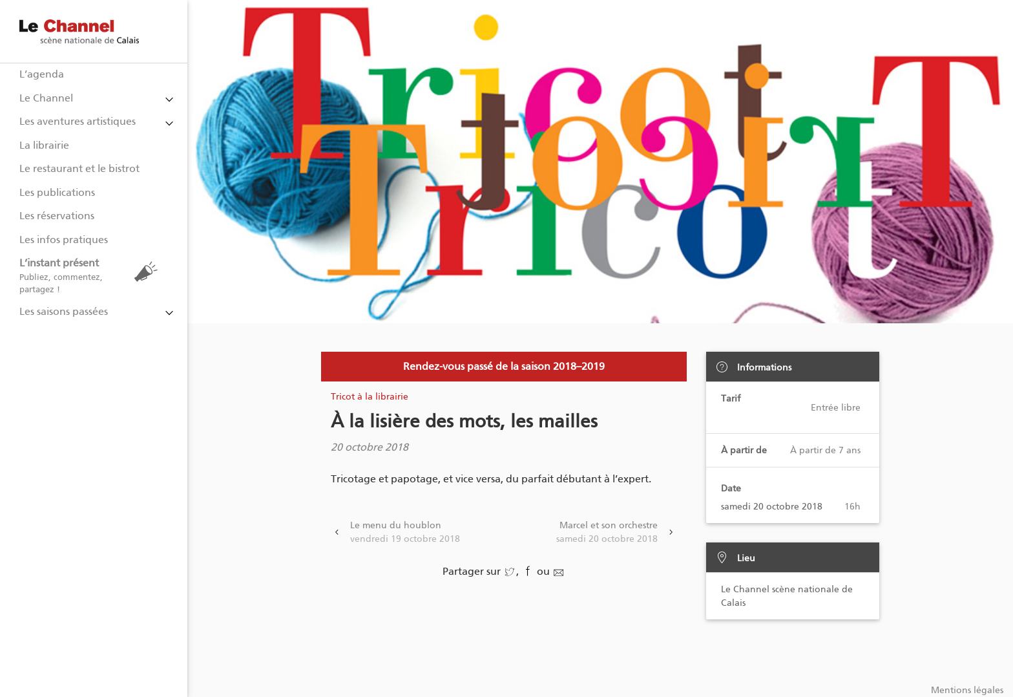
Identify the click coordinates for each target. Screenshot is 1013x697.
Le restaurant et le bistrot (79, 168)
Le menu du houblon (405, 533)
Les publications (57, 192)
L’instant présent (91, 275)
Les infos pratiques (63, 239)
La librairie (44, 145)
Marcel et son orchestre (607, 533)
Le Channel (46, 98)
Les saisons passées (63, 311)
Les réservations (56, 215)
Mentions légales (967, 690)
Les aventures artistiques (77, 121)
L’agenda (41, 74)
